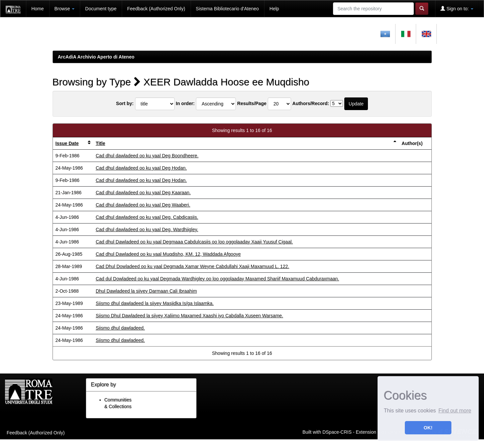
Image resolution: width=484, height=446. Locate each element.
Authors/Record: (310, 103)
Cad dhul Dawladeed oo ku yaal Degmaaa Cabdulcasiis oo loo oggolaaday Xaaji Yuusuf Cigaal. (194, 241)
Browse (65, 8)
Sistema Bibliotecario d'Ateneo (227, 8)
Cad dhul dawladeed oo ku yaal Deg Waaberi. (143, 205)
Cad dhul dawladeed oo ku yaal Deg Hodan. (141, 168)
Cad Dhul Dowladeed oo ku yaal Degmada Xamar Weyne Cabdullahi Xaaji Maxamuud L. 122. (192, 266)
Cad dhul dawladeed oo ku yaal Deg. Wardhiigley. (147, 229)
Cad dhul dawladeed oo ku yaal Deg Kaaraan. (143, 192)
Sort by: (125, 103)
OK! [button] (428, 427)
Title (100, 143)
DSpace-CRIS (337, 431)
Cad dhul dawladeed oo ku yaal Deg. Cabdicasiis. (147, 217)
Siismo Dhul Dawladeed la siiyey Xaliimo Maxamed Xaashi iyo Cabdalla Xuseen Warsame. (189, 315)
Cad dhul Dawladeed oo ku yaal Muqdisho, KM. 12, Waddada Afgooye (168, 254)
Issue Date (67, 143)
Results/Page (251, 103)
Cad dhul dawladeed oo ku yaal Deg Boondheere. (147, 155)
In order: (185, 103)
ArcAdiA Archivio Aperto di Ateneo (96, 57)
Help (274, 8)
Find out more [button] (454, 410)
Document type (100, 8)
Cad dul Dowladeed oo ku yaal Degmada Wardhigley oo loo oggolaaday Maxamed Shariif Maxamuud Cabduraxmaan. (217, 278)
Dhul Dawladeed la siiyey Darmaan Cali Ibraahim (146, 291)
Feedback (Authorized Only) (156, 8)
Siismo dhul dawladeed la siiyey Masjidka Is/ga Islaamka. (155, 303)
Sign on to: (456, 8)
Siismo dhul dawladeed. (120, 328)
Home (37, 8)
